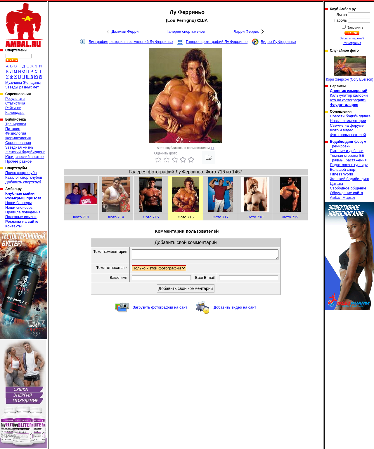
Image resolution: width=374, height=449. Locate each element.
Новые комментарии (348, 121)
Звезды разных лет (22, 87)
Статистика (15, 103)
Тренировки (15, 124)
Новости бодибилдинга (350, 116)
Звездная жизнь (19, 147)
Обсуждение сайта (346, 193)
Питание (12, 128)
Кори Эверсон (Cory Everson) (349, 68)
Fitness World (341, 174)
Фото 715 (151, 217)
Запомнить (355, 27)
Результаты (15, 98)
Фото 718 (255, 217)
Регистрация (352, 43)
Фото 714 (116, 217)
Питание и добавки (346, 151)
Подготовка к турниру (349, 165)
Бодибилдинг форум (348, 142)
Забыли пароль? (352, 38)
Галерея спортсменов (186, 31)
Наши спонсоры (19, 207)
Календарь (15, 112)
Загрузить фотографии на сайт (160, 309)
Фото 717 (220, 217)
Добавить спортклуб (23, 182)
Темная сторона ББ (347, 155)
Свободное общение (348, 188)
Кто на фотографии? (348, 100)
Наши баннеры (18, 203)
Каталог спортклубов (23, 177)
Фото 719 (290, 217)
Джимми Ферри (125, 31)
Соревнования (18, 142)
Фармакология (18, 138)
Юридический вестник (24, 156)
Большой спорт (343, 169)
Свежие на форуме (347, 125)
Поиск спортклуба (21, 172)
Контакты (13, 226)
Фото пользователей (348, 135)
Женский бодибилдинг (25, 152)
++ (212, 147)
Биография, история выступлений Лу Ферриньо (131, 41)
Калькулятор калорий (349, 95)
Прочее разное (18, 161)
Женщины (32, 82)
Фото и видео (342, 130)
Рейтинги (13, 108)
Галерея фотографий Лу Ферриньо (216, 41)
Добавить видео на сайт (235, 309)
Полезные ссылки (21, 217)
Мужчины (13, 82)
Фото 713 (81, 217)
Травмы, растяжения (348, 160)
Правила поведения (23, 212)
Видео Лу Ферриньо (278, 41)
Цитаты (336, 183)
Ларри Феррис (246, 31)
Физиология (15, 133)
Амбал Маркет (342, 197)
